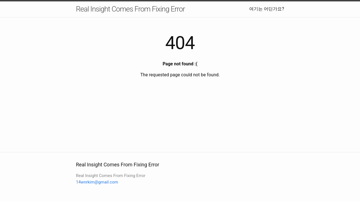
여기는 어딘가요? (266, 9)
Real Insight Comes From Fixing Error (130, 9)
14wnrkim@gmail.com (97, 182)
